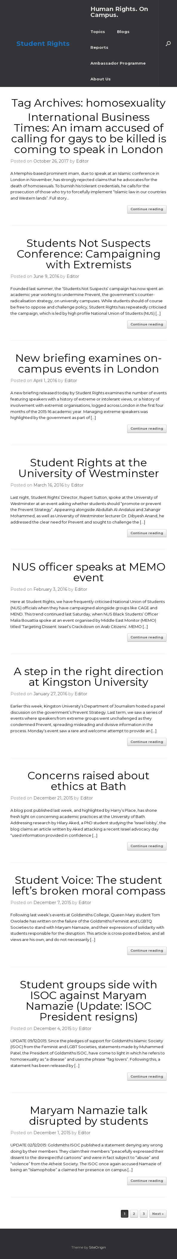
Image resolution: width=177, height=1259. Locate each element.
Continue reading (146, 209)
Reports (99, 47)
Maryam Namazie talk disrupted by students (88, 1115)
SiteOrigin (97, 1247)
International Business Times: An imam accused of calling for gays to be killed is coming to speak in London (88, 133)
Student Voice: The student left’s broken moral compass (88, 885)
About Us (100, 79)
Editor (82, 161)
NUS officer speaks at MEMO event (88, 572)
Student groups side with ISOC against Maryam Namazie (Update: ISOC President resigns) (88, 1000)
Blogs (123, 31)
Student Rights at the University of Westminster (88, 468)
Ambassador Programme (118, 63)
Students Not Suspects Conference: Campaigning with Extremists (89, 253)
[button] (168, 43)
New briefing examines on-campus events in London (88, 363)
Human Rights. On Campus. (119, 11)
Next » (158, 1214)
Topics (97, 31)
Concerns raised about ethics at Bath (88, 781)
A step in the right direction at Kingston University (89, 676)
